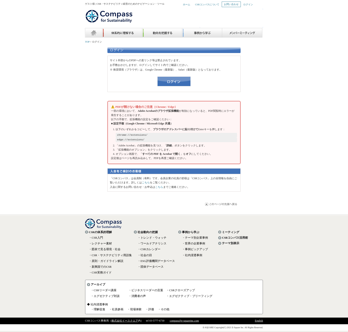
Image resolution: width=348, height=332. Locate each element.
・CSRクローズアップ (180, 291)
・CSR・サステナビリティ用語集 (110, 256)
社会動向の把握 (148, 233)
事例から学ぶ (190, 233)
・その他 (163, 310)
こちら (146, 183)
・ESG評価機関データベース (156, 262)
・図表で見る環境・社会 (105, 250)
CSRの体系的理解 (100, 233)
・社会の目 (145, 256)
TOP (87, 41)
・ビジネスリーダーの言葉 (146, 291)
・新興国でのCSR (100, 268)
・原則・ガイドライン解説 (106, 262)
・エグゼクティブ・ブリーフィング (189, 297)
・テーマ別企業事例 (195, 239)
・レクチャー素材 (100, 244)
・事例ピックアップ (195, 250)
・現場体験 (134, 310)
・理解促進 (98, 310)
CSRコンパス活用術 (235, 239)
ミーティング (230, 233)
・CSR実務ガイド (100, 273)
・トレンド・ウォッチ (152, 239)
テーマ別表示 (230, 244)
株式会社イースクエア (124, 322)
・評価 (149, 310)
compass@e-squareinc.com (184, 322)
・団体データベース (151, 268)
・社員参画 (116, 310)
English (259, 322)
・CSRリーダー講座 (104, 291)
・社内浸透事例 (192, 256)
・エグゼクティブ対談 (105, 297)
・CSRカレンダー (149, 250)
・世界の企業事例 (193, 244)
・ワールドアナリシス (152, 244)
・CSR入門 (96, 239)
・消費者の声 (137, 297)
